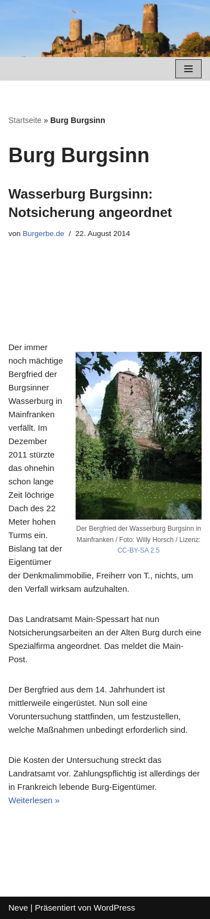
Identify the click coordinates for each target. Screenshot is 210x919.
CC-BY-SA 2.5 (139, 550)
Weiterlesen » (33, 800)
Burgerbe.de (43, 233)
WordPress (114, 907)
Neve (18, 907)
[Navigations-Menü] (188, 68)
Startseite (24, 120)
